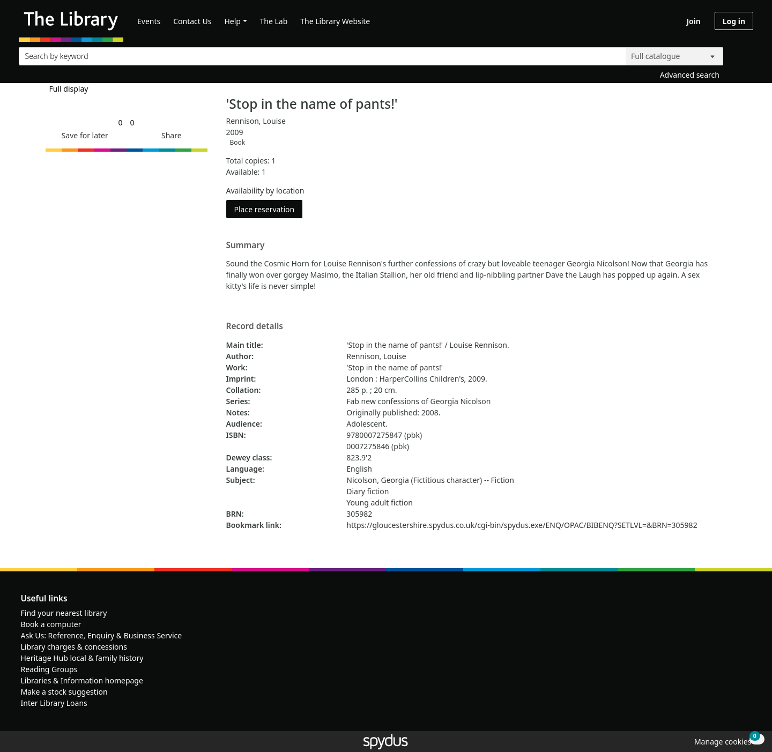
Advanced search (689, 75)
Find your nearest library (64, 613)
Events (148, 21)
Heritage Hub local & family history (82, 658)
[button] (83, 135)
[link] (120, 122)
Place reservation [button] (268, 208)
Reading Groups (49, 669)
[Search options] (674, 56)
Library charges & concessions (74, 647)
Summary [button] (245, 245)
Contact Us (192, 21)
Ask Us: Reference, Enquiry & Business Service (101, 635)
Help (232, 21)
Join (694, 21)
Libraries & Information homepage (82, 680)
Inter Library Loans (54, 703)
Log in (734, 21)
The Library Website (335, 21)
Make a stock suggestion (64, 692)
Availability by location (265, 190)
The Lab (274, 21)
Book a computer (51, 624)
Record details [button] (254, 326)
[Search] (741, 53)
